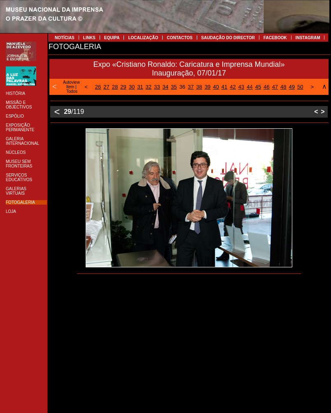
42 (232, 87)
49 (292, 87)
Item (70, 87)
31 (140, 87)
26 (98, 87)
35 (174, 87)
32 (149, 87)
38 (199, 87)
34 (165, 87)
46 (266, 87)
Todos (71, 91)
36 (182, 87)
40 (216, 87)
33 (157, 87)
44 (249, 87)
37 (190, 87)
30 (132, 87)
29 (123, 87)
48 (283, 87)
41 (224, 87)
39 (207, 87)
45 (258, 87)
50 (300, 87)
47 (275, 87)
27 (106, 87)
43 (241, 87)
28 (115, 87)
